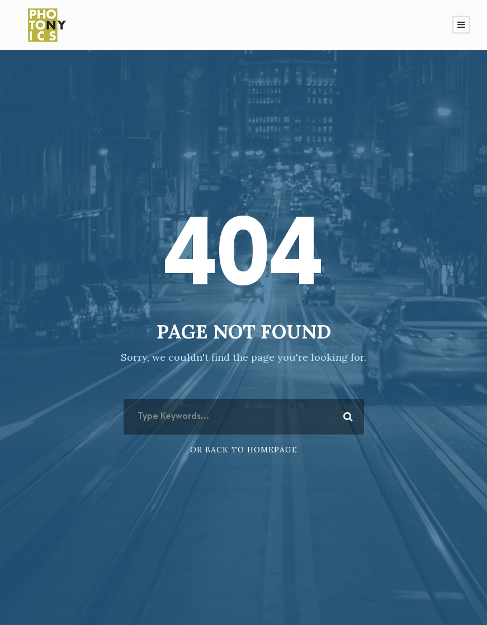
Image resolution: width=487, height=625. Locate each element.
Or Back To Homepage (243, 450)
